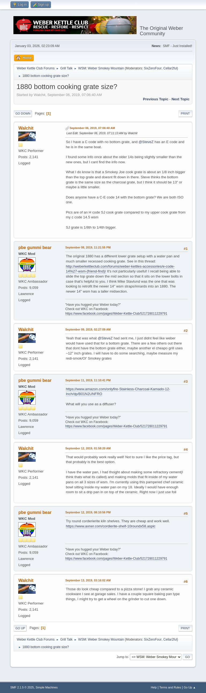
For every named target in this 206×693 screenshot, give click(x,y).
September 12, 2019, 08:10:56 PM (88, 512)
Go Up (20, 628)
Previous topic (155, 99)
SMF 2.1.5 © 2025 (22, 687)
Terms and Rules (170, 687)
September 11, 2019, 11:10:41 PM (88, 380)
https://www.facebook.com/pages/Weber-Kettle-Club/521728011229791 (116, 313)
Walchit (25, 128)
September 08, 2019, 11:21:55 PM (88, 247)
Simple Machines (47, 687)
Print (185, 113)
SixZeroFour (152, 68)
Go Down (22, 113)
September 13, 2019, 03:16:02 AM (88, 580)
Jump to (122, 657)
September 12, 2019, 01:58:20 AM (88, 448)
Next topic (180, 99)
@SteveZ (146, 142)
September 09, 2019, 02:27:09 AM (88, 329)
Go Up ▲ (190, 687)
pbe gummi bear (34, 247)
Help (154, 687)
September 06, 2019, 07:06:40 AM (92, 128)
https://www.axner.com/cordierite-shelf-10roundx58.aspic (110, 526)
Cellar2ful (170, 68)
